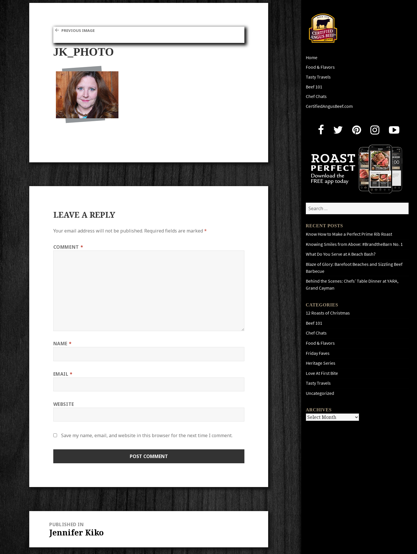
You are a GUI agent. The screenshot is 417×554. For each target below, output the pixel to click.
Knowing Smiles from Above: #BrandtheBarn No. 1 (354, 244)
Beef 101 (314, 87)
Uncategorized (320, 393)
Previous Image (81, 30)
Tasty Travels (318, 77)
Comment (68, 247)
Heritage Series (320, 363)
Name (62, 343)
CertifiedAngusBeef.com (329, 106)
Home (311, 58)
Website (63, 404)
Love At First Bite (322, 373)
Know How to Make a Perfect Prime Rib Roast (349, 234)
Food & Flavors (320, 67)
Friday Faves (318, 353)
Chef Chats (316, 96)
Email (63, 374)
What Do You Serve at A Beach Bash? (341, 254)
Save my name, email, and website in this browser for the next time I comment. (147, 435)
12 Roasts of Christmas (328, 313)
